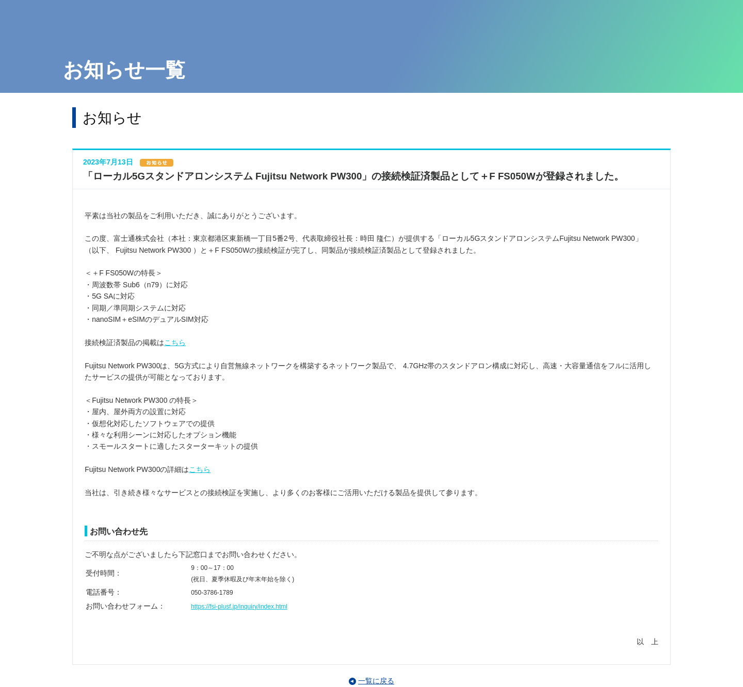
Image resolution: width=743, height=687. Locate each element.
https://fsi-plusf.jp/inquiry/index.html (239, 606)
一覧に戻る (376, 681)
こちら (175, 342)
